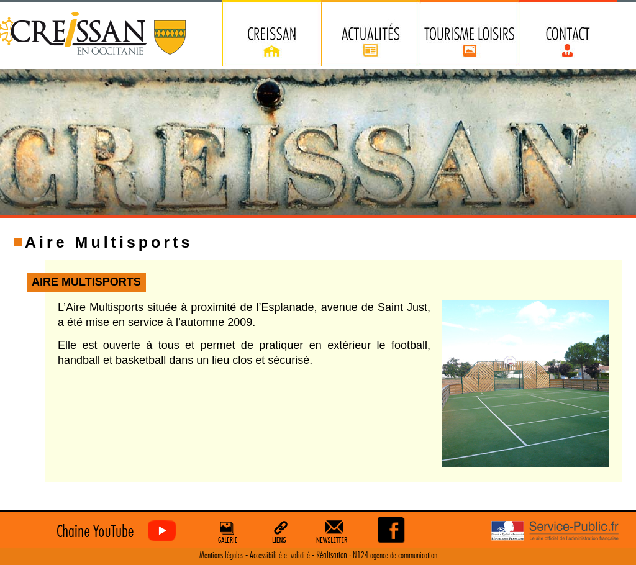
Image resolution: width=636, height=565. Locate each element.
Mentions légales (221, 555)
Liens (280, 531)
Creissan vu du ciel (113, 531)
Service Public (555, 531)
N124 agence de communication (395, 555)
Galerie (226, 531)
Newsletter (334, 531)
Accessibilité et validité (280, 555)
